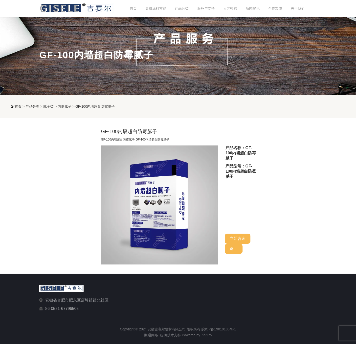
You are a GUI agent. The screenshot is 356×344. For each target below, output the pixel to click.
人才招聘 (230, 8)
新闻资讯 (253, 8)
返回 (234, 248)
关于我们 (298, 8)
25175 (207, 335)
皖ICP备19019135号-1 (218, 329)
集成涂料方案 (155, 8)
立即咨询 (237, 238)
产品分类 (182, 8)
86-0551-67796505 (62, 308)
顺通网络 (151, 335)
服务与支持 (206, 8)
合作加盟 (275, 8)
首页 (133, 8)
